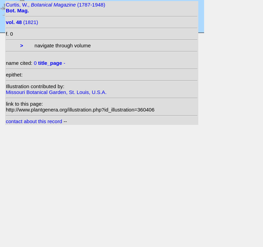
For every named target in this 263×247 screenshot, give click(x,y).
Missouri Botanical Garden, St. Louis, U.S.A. (56, 92)
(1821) (22, 22)
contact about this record (34, 121)
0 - (49, 63)
